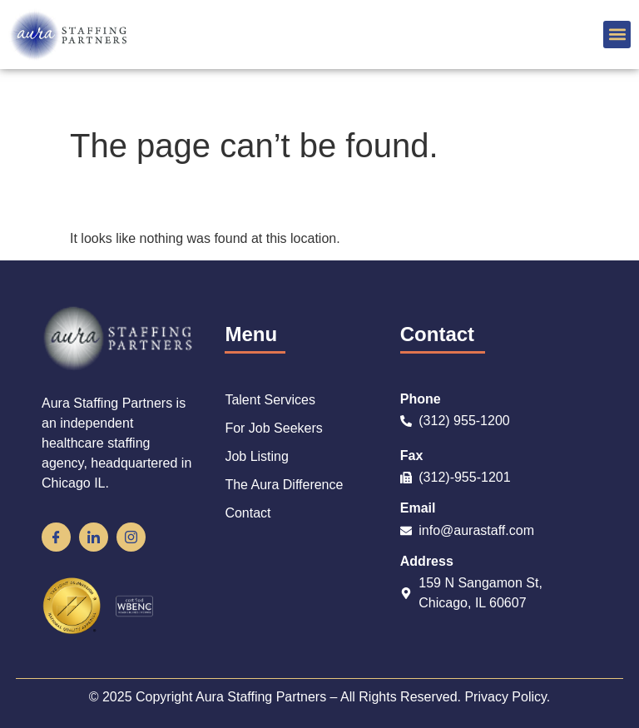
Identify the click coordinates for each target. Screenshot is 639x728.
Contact (247, 513)
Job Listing (257, 456)
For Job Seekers (273, 428)
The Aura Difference (284, 485)
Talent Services (270, 400)
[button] (617, 34)
